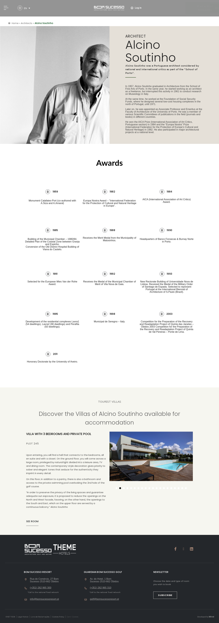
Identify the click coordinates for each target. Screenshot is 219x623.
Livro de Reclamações (40, 617)
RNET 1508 (10, 617)
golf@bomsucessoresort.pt (104, 599)
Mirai (211, 616)
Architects (26, 23)
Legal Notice (23, 617)
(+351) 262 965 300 (40, 587)
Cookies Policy (58, 617)
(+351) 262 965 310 (100, 587)
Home (15, 23)
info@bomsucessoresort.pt (44, 599)
